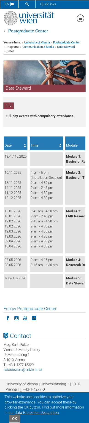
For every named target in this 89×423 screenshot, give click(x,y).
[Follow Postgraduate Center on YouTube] (25, 317)
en (9, 4)
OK (14, 419)
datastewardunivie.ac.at (22, 370)
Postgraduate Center (28, 31)
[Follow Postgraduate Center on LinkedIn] (34, 317)
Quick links (48, 4)
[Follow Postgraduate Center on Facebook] (7, 317)
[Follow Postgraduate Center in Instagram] (16, 317)
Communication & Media (38, 46)
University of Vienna (37, 42)
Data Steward (66, 46)
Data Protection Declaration (37, 412)
